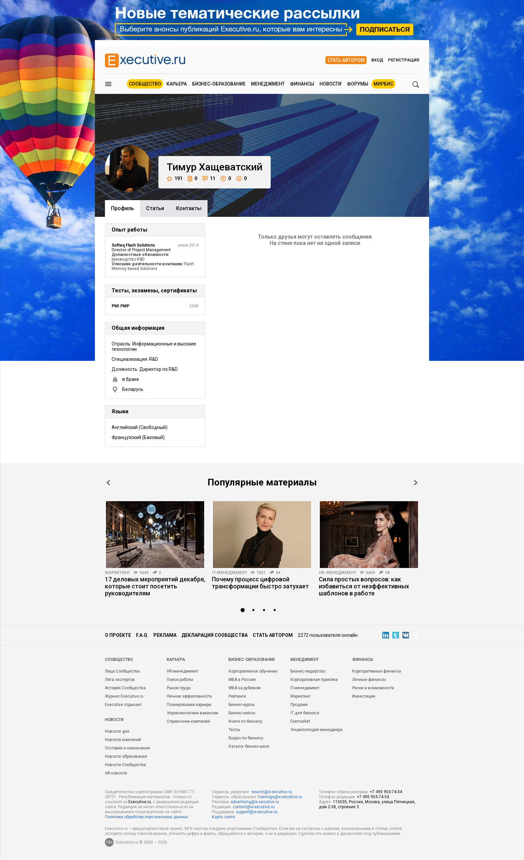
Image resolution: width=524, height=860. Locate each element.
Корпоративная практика (314, 679)
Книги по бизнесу (245, 721)
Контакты (189, 208)
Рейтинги (237, 696)
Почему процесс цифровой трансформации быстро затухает (260, 583)
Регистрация (403, 59)
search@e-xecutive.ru (271, 792)
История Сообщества (125, 688)
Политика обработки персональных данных (146, 817)
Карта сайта (223, 817)
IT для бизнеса (304, 713)
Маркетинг (117, 572)
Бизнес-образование (219, 84)
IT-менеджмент (229, 572)
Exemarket (300, 721)
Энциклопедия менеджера (316, 729)
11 (209, 178)
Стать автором (346, 60)
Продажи (299, 704)
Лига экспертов (120, 679)
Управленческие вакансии (192, 713)
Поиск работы (180, 679)
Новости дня (117, 731)
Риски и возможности (373, 688)
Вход (377, 59)
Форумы (357, 84)
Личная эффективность (189, 696)
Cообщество (119, 659)
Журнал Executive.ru (124, 696)
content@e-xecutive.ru (254, 807)
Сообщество (145, 84)
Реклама (164, 635)
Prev (108, 482)
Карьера (176, 84)
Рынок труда (178, 688)
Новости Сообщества (125, 764)
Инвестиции (363, 696)
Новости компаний (123, 739)
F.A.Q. (142, 635)
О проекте (118, 635)
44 (278, 572)
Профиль (122, 208)
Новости (330, 84)
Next (415, 482)
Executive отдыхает (123, 704)
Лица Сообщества (122, 671)
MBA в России (242, 679)
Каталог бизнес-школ (249, 746)
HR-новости (116, 773)
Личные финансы (369, 679)
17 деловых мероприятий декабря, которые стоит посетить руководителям (155, 586)
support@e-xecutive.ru (256, 812)
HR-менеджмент (338, 572)
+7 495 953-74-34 (386, 792)
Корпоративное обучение (253, 671)
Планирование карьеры (189, 704)
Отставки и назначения (127, 748)
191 (174, 178)
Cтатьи (155, 208)
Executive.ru (139, 802)
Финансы (302, 84)
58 (387, 572)
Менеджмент (268, 84)
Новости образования (126, 756)
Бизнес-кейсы (242, 713)
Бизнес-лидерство (307, 671)
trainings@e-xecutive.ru (280, 797)
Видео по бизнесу (246, 738)
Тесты (234, 729)
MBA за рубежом (245, 688)
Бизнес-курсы (242, 704)
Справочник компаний (188, 721)
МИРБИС (383, 84)
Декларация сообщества (214, 635)
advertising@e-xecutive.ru (255, 802)
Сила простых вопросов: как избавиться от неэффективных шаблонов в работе (364, 586)
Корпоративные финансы (376, 671)
